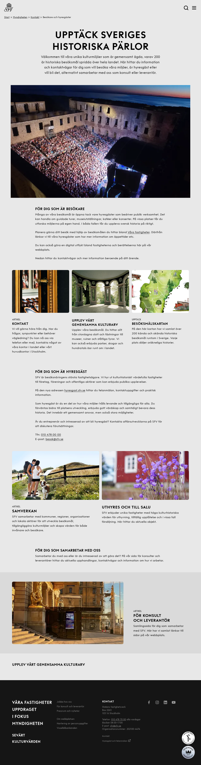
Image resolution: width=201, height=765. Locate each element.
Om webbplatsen (66, 719)
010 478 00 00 (51, 434)
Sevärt (18, 735)
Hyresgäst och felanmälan (116, 740)
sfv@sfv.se (115, 726)
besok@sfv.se (54, 439)
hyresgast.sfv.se (74, 390)
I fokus (20, 717)
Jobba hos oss (64, 702)
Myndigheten (20, 17)
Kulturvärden (26, 742)
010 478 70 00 (118, 720)
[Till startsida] (8, 8)
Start (7, 17)
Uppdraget (24, 710)
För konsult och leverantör (70, 707)
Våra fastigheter (139, 232)
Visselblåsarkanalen (67, 728)
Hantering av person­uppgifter (72, 724)
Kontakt (35, 17)
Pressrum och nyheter (68, 711)
